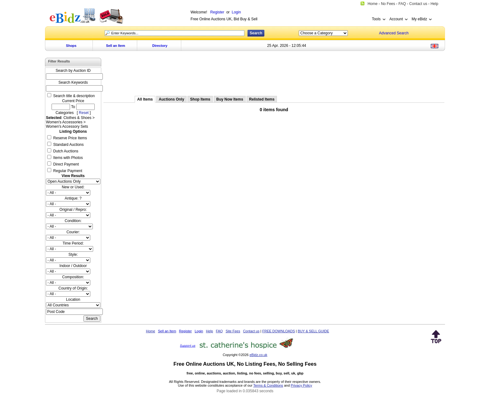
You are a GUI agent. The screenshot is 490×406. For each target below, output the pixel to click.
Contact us (251, 331)
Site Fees (233, 331)
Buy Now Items (229, 99)
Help (209, 331)
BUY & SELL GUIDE (313, 331)
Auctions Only (171, 99)
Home (150, 331)
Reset (83, 113)
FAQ (219, 331)
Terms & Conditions (268, 385)
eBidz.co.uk (258, 355)
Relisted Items (261, 99)
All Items (145, 99)
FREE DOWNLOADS (278, 331)
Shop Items (200, 99)
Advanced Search (394, 33)
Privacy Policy (301, 385)
